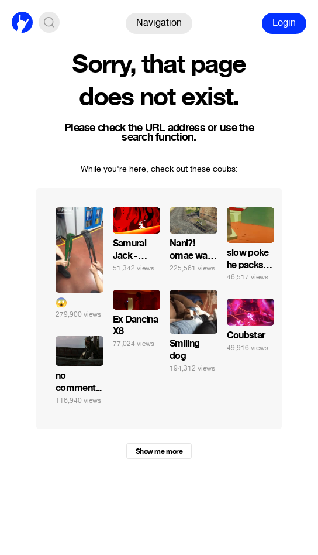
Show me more (159, 451)
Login (284, 22)
